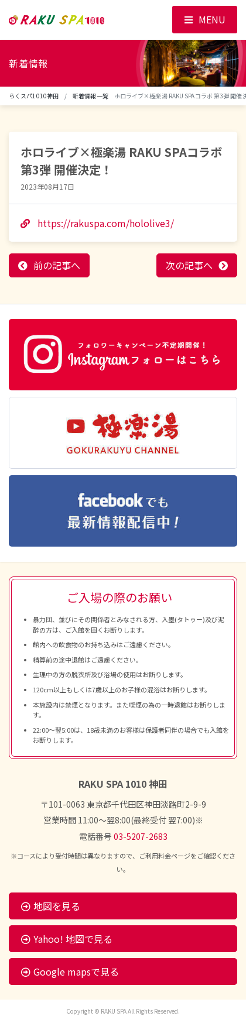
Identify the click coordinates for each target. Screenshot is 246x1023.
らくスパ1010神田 (34, 95)
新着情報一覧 (90, 95)
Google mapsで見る (70, 971)
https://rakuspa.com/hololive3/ (97, 223)
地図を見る (50, 906)
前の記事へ (56, 265)
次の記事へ (189, 265)
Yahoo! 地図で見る (66, 939)
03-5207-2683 (141, 836)
